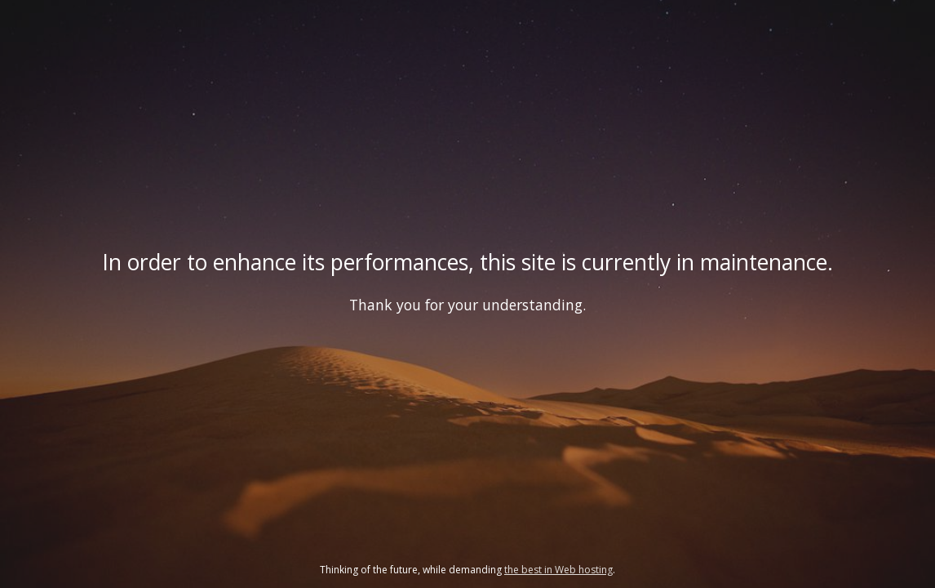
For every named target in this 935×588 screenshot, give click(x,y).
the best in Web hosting (558, 570)
